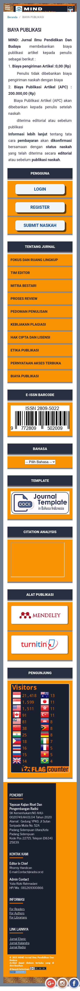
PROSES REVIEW (24, 298)
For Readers (17, 908)
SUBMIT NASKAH (40, 225)
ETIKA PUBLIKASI (25, 350)
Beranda (12, 17)
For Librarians (18, 917)
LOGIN (40, 189)
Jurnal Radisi (18, 947)
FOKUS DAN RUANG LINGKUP (34, 260)
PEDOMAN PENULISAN (29, 311)
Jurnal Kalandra (19, 942)
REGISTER (40, 207)
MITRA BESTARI (23, 286)
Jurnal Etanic (18, 938)
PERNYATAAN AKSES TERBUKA (36, 363)
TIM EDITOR (20, 273)
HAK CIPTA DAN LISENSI (30, 337)
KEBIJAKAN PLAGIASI (28, 324)
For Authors (17, 913)
